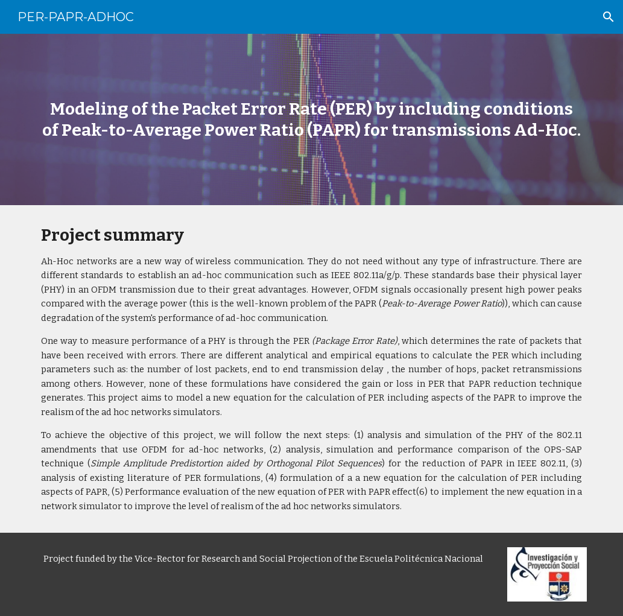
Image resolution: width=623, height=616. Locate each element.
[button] (608, 16)
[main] (311, 119)
